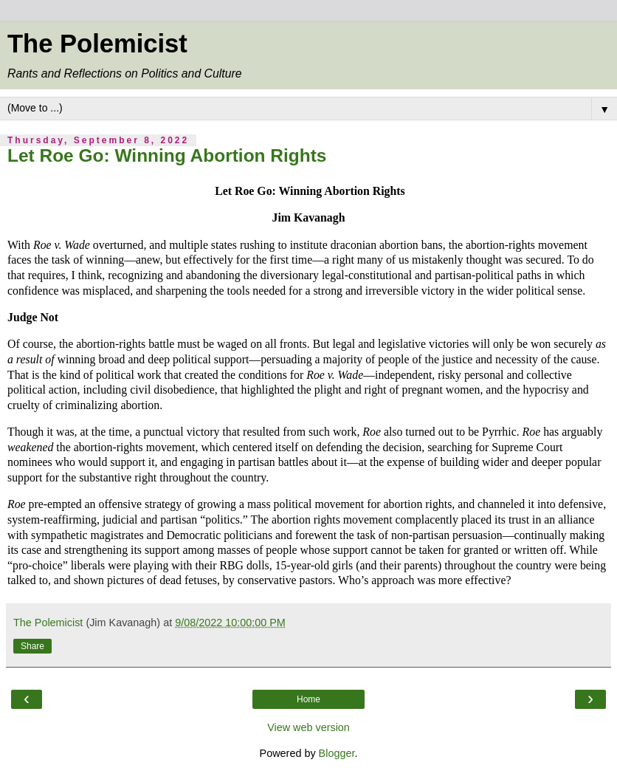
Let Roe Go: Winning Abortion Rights (166, 155)
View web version (308, 727)
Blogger (337, 753)
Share (32, 646)
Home (308, 699)
